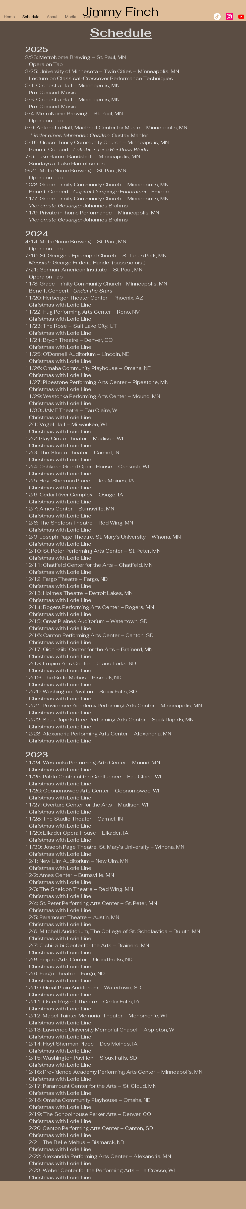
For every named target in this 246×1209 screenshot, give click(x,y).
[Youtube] (241, 16)
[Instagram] (229, 16)
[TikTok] (217, 16)
